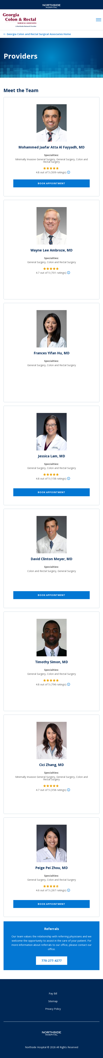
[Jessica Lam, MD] (52, 433)
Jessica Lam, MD (51, 456)
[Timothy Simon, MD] (52, 639)
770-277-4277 (51, 961)
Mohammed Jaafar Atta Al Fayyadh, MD (51, 147)
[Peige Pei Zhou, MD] (52, 845)
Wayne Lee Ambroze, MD (51, 250)
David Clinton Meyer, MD (51, 559)
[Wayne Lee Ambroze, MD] (52, 227)
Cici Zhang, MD (51, 765)
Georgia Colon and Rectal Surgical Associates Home (39, 34)
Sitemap (53, 1001)
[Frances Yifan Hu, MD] (52, 330)
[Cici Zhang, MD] (52, 742)
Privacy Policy (53, 1008)
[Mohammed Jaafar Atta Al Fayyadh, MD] (52, 124)
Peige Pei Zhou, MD (51, 868)
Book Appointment (51, 183)
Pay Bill (53, 993)
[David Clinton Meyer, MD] (52, 536)
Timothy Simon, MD (51, 662)
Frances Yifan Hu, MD (51, 353)
